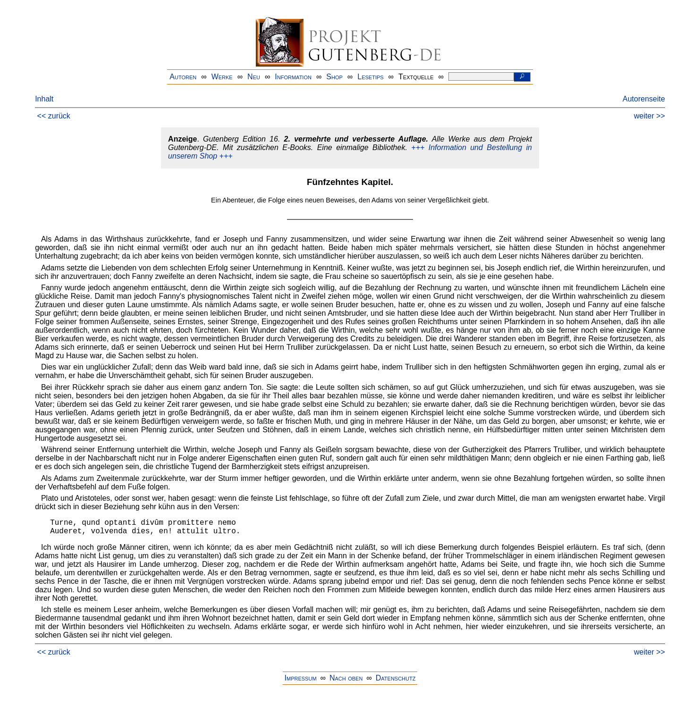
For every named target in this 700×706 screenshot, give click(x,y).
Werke (222, 77)
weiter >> (649, 116)
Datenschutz (396, 678)
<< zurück (53, 116)
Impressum (301, 678)
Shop (334, 77)
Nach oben (346, 678)
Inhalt (44, 99)
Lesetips (370, 77)
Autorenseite (644, 99)
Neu (253, 77)
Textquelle (416, 77)
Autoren (182, 77)
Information (293, 77)
